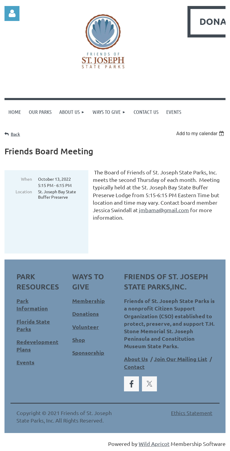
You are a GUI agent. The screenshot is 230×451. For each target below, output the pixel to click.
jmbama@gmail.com (164, 210)
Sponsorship (88, 352)
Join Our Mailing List (180, 358)
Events (25, 362)
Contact (134, 366)
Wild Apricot (154, 444)
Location (24, 191)
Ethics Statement (191, 413)
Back (15, 134)
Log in (11, 13)
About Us (136, 358)
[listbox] (201, 133)
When (26, 179)
